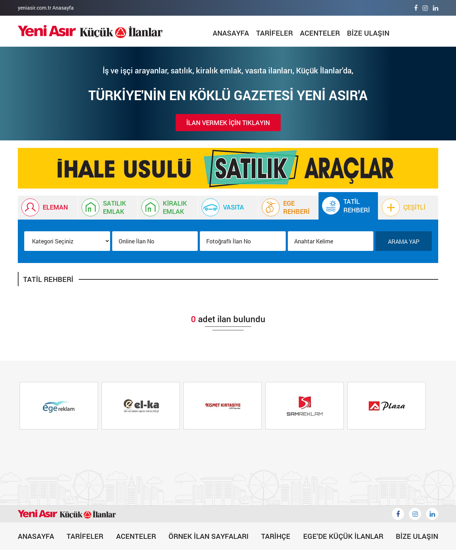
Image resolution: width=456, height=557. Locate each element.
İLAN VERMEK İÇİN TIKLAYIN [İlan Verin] (228, 122)
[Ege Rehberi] (288, 207)
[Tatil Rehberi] (348, 206)
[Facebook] (416, 8)
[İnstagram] (425, 8)
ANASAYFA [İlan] (231, 32)
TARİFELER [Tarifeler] (274, 32)
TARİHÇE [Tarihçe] (275, 536)
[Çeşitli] (408, 207)
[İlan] (90, 31)
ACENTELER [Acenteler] (320, 32)
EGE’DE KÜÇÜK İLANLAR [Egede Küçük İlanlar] (343, 536)
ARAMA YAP (403, 241)
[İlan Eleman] (48, 207)
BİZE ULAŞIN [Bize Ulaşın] (368, 32)
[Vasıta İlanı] (228, 207)
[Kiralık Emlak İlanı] (168, 207)
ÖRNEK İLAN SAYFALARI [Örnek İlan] (209, 536)
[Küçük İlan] (228, 168)
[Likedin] (432, 514)
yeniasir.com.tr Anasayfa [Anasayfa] (46, 7)
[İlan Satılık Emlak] (108, 207)
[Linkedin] (435, 8)
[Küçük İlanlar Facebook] (398, 514)
